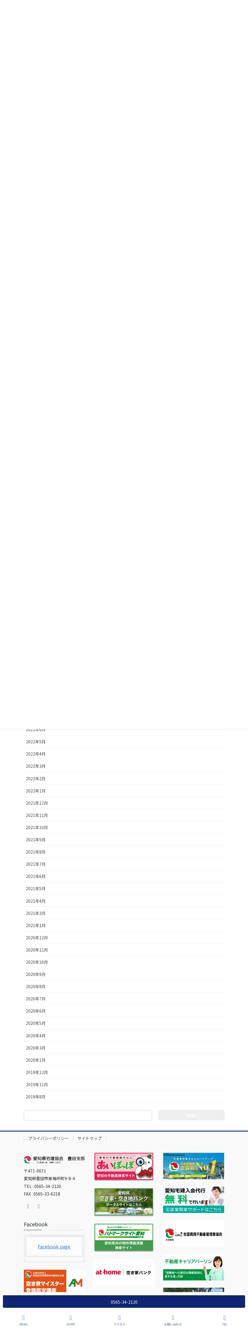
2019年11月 (37, 1084)
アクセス (119, 1320)
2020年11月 (37, 950)
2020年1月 (36, 1060)
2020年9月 (36, 974)
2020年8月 (36, 986)
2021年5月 (36, 888)
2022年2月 (36, 778)
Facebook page (54, 1246)
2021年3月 (36, 913)
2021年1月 (36, 925)
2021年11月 (37, 815)
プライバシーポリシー (48, 1138)
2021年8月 (36, 852)
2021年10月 (37, 827)
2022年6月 (36, 729)
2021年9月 (36, 839)
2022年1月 (36, 791)
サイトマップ (89, 1138)
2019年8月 (36, 1097)
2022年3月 (36, 766)
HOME (71, 1320)
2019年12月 (37, 1072)
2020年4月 (36, 1035)
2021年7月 (36, 864)
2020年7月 (36, 999)
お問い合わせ (173, 1320)
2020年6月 (36, 1011)
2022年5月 (36, 741)
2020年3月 (36, 1048)
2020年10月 (37, 962)
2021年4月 (36, 901)
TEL (225, 1320)
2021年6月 (36, 876)
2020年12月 (37, 937)
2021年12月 (37, 803)
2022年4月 (36, 754)
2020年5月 (36, 1023)
